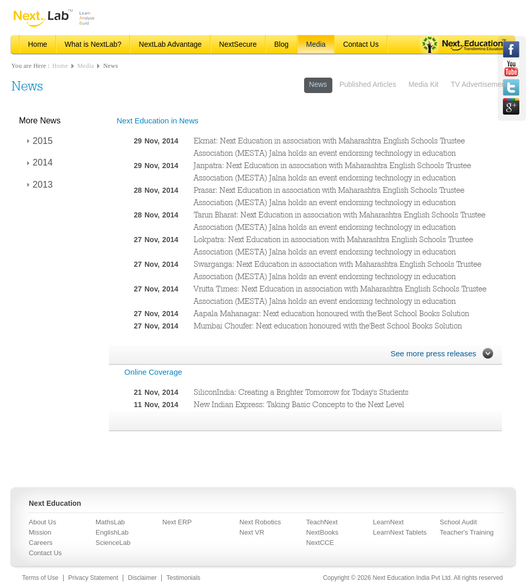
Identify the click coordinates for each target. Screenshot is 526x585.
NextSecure (238, 44)
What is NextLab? (93, 44)
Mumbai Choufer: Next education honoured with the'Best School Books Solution (328, 326)
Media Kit (423, 84)
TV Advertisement (479, 84)
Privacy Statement (93, 577)
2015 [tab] (38, 141)
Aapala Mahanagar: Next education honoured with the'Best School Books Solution (331, 313)
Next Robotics (260, 522)
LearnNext (388, 522)
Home (37, 44)
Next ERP (177, 522)
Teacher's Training (467, 532)
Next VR (251, 532)
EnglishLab (112, 532)
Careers (40, 542)
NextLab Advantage (170, 44)
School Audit (458, 522)
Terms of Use (40, 577)
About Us (42, 522)
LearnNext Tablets (400, 532)
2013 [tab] (38, 184)
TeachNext (321, 522)
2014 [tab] (38, 162)
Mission (40, 532)
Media (316, 44)
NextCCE (320, 542)
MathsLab (110, 522)
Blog (281, 44)
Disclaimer (142, 577)
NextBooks (322, 532)
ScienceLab (113, 542)
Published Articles (368, 84)
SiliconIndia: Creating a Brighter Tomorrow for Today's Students (301, 392)
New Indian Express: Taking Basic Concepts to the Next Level (299, 404)
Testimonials (183, 577)
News (110, 65)
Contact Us (361, 44)
